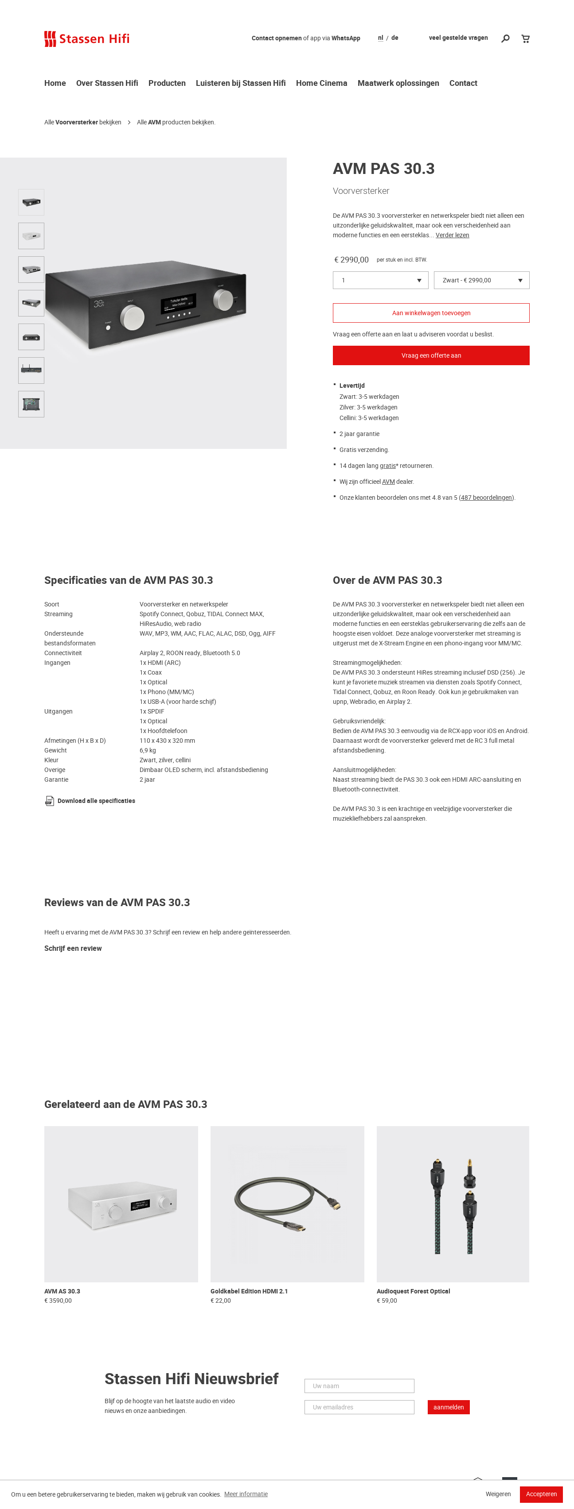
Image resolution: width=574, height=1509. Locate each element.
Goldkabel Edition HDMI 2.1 (249, 1291)
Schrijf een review (73, 949)
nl (380, 38)
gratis (388, 465)
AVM (154, 122)
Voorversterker (76, 122)
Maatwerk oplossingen (398, 83)
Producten (167, 83)
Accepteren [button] (541, 1494)
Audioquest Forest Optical (413, 1291)
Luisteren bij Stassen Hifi (241, 83)
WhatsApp (346, 38)
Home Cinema (322, 83)
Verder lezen (452, 235)
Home (55, 83)
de (394, 38)
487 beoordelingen (486, 497)
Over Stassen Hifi (107, 83)
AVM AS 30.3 (62, 1291)
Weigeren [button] (498, 1494)
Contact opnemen (277, 38)
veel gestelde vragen (458, 37)
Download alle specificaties (96, 801)
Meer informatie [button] (246, 1494)
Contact (463, 83)
